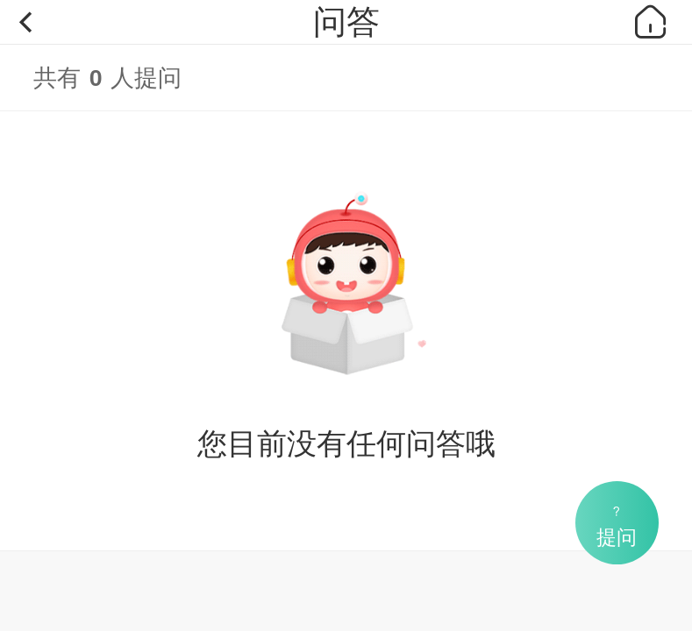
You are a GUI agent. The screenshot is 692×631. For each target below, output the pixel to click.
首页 (650, 22)
